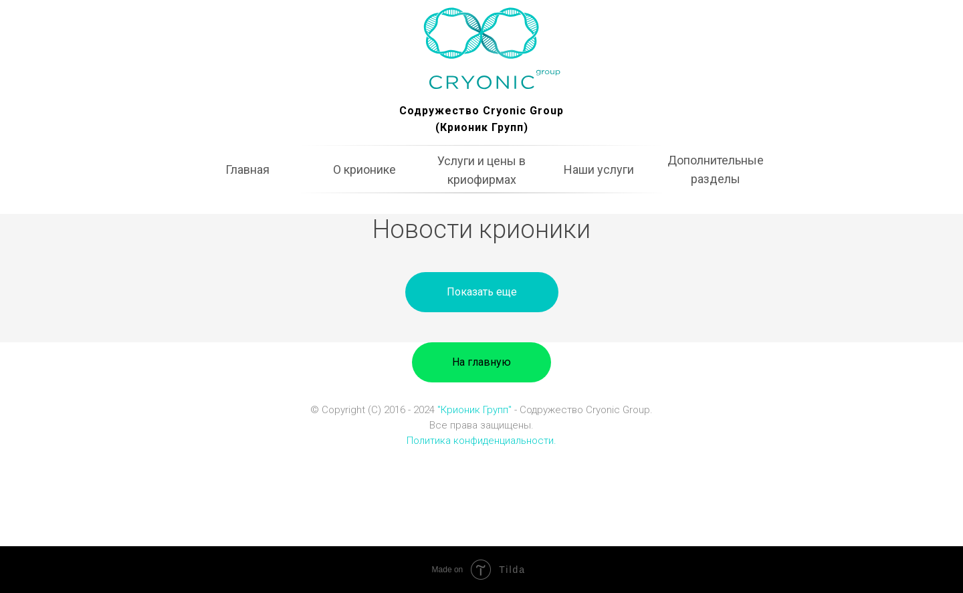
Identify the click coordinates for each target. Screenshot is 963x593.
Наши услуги (599, 169)
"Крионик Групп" (474, 410)
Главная (247, 169)
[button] (481, 292)
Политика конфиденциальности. (481, 441)
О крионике (364, 169)
